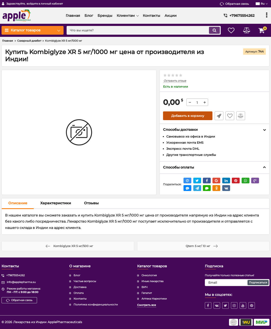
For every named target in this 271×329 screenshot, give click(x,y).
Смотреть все (146, 305)
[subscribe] (237, 282)
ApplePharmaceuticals (65, 322)
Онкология (149, 275)
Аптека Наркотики (154, 298)
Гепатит (146, 293)
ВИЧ (144, 287)
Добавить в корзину (187, 116)
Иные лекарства (152, 281)
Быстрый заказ (219, 115)
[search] (144, 30)
